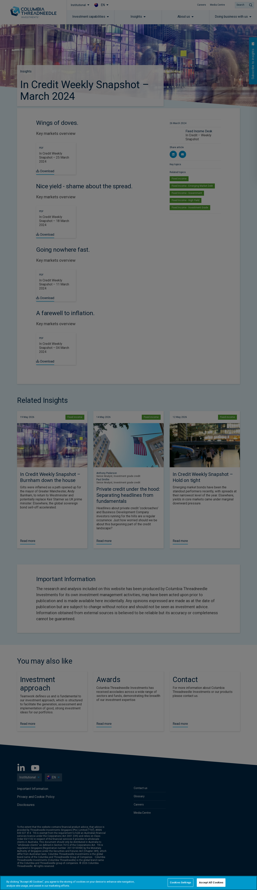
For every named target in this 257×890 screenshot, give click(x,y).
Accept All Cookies (211, 882)
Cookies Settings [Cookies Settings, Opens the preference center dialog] (180, 882)
